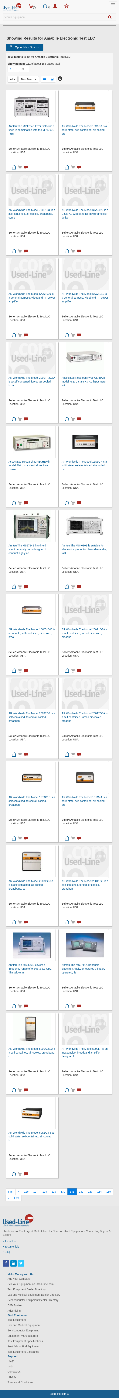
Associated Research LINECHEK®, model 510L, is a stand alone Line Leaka (29, 465)
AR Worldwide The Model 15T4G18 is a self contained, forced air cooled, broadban (31, 801)
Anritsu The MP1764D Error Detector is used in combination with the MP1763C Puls (31, 130)
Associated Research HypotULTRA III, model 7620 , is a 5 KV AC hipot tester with (84, 381)
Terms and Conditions (20, 1382)
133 (90, 1191)
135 (108, 1191)
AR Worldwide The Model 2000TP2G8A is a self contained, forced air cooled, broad (31, 381)
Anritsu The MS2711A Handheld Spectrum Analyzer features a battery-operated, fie (84, 968)
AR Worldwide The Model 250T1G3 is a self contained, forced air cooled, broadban (85, 885)
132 (81, 1191)
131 (72, 1191)
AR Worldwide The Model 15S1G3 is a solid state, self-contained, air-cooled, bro (84, 130)
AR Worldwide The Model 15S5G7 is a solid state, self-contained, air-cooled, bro (84, 465)
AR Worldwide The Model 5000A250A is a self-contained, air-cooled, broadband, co (32, 1052)
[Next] (8, 1198)
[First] (11, 1191)
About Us (9, 1241)
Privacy (12, 1376)
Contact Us (14, 1371)
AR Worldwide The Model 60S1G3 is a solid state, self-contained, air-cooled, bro (31, 1136)
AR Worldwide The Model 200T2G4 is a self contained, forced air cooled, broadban (31, 717)
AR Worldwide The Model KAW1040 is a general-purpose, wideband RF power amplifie (85, 297)
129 (54, 1191)
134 (99, 1191)
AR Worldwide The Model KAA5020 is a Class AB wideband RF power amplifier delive (85, 213)
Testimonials (11, 1246)
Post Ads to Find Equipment (24, 1346)
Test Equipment (17, 1319)
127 (35, 1191)
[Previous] (18, 1191)
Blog (6, 1251)
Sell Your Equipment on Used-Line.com (31, 1284)
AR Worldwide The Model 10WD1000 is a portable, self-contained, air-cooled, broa (31, 633)
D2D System (15, 1305)
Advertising (14, 1310)
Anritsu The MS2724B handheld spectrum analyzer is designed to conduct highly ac (27, 549)
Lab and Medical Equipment (24, 1325)
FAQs (11, 1360)
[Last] (17, 1198)
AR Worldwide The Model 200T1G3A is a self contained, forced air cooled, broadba (84, 633)
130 (63, 1191)
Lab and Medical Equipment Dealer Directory (34, 1294)
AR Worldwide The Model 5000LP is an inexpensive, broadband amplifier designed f (85, 1052)
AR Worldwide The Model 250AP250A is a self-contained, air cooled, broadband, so (30, 885)
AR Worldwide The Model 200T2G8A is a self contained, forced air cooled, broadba (84, 717)
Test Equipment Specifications (25, 1341)
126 (26, 1191)
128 (44, 1191)
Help (10, 1366)
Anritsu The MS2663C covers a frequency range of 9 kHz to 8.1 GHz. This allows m (30, 968)
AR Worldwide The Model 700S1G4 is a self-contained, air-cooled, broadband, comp (31, 213)
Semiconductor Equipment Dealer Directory (33, 1300)
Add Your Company (19, 1278)
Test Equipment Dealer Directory (27, 1289)
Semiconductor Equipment (23, 1330)
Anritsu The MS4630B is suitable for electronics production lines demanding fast (84, 549)
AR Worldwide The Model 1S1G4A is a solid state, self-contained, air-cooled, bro (84, 801)
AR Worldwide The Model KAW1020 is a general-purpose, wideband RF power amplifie (31, 297)
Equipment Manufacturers (23, 1335)
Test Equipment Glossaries (23, 1351)
